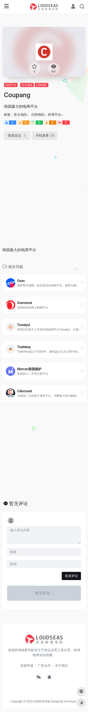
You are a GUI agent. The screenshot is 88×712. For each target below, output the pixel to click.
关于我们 (61, 665)
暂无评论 (18, 503)
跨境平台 (10, 85)
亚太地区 (27, 85)
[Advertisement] (44, 192)
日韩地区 (41, 85)
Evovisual (70, 701)
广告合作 (44, 665)
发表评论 (71, 576)
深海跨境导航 (41, 701)
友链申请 (26, 665)
